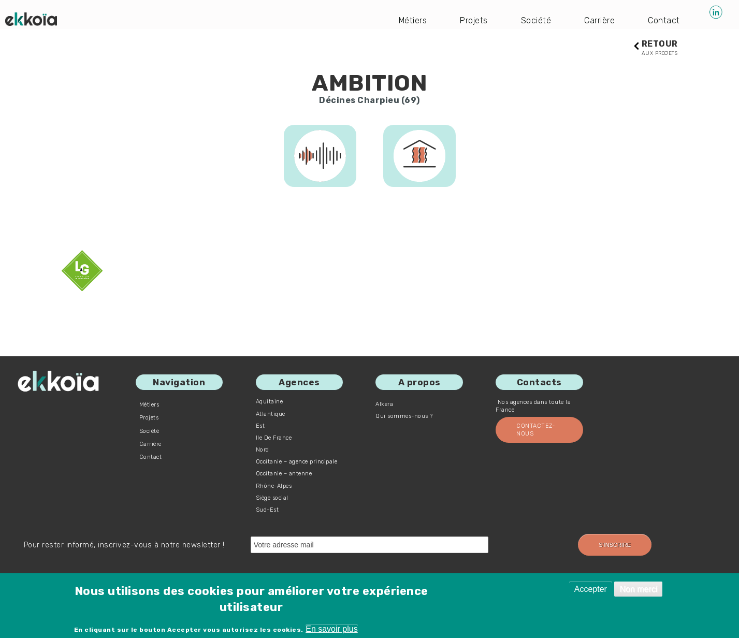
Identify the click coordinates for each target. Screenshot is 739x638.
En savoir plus (332, 629)
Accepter (590, 589)
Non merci (638, 589)
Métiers (412, 20)
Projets (474, 20)
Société (536, 20)
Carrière (599, 20)
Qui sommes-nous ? (404, 416)
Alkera (384, 404)
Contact (664, 20)
